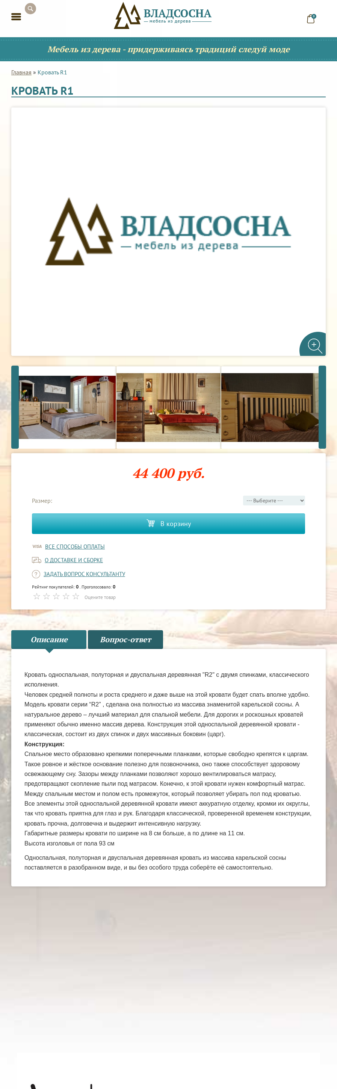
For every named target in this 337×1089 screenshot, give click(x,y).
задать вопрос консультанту (84, 574)
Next (322, 407)
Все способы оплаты (75, 546)
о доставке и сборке (74, 560)
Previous (15, 407)
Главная (21, 72)
